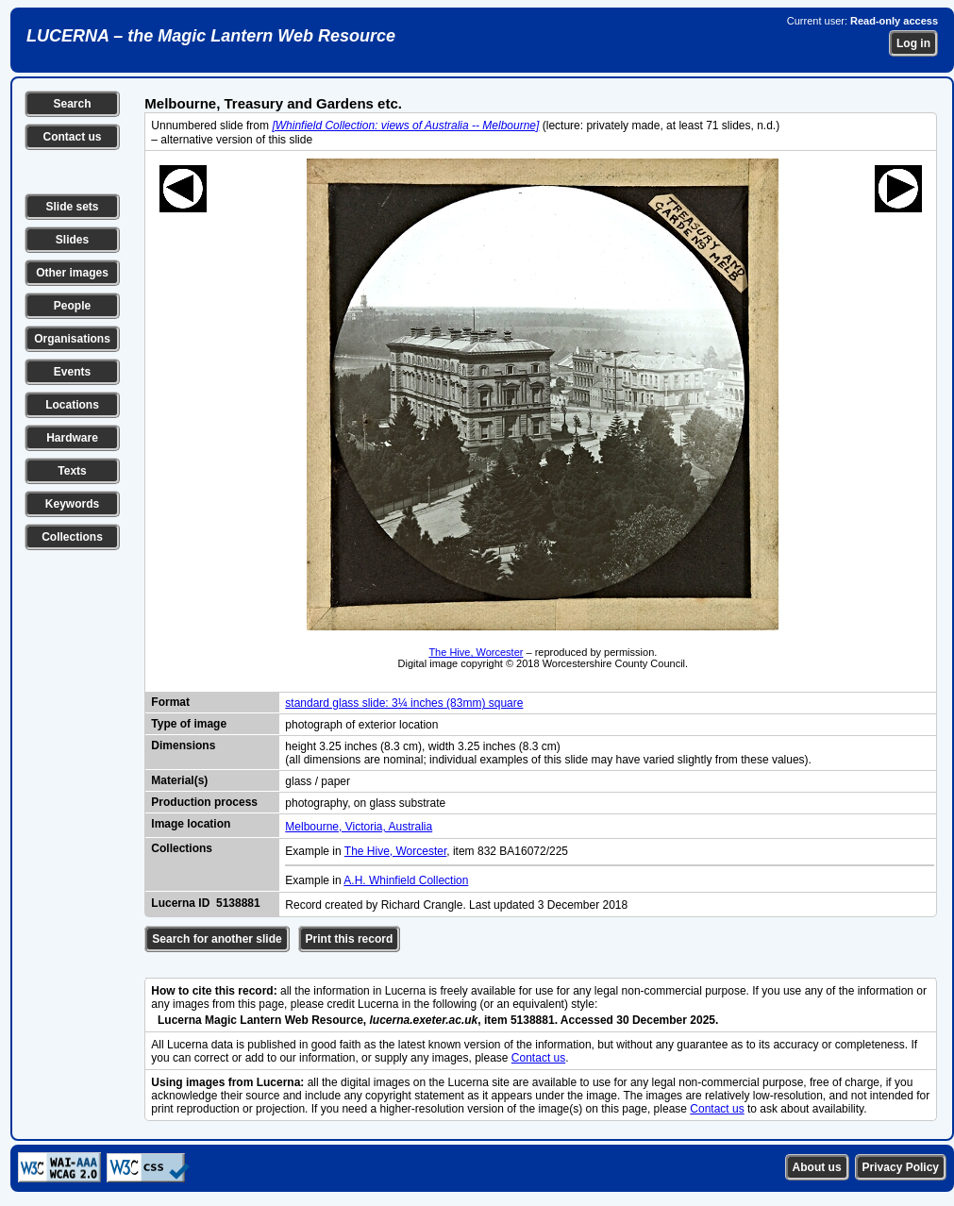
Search (72, 103)
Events (72, 371)
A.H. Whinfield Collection (405, 880)
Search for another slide (216, 939)
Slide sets (71, 206)
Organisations (72, 338)
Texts (72, 470)
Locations (72, 404)
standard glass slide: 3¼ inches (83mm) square (404, 703)
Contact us (71, 136)
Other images (72, 272)
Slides (72, 239)
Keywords (72, 504)
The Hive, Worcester (475, 652)
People (72, 305)
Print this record (349, 939)
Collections (72, 537)
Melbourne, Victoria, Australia (358, 826)
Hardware (72, 437)
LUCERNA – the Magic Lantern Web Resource (210, 35)
